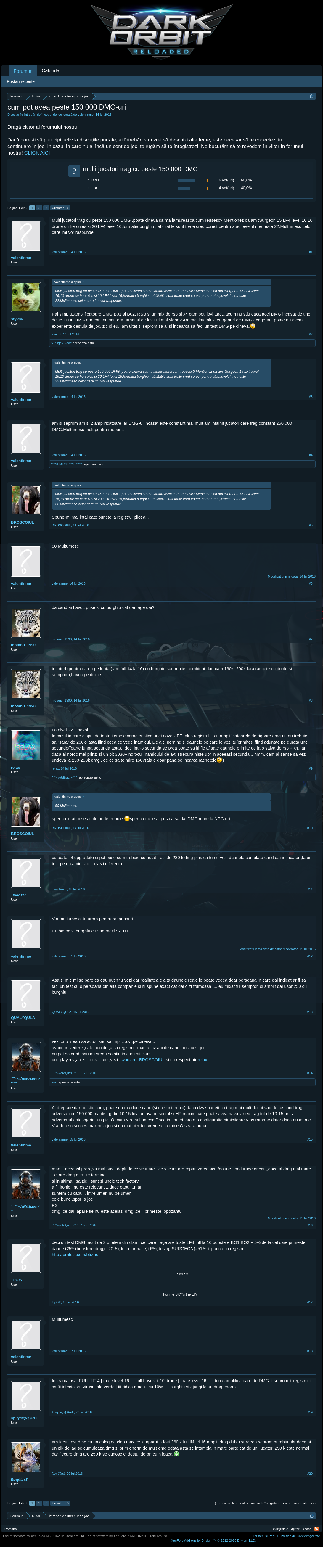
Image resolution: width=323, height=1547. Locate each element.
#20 (310, 1473)
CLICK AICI (37, 153)
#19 (310, 1412)
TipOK (17, 1280)
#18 (310, 1351)
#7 (311, 639)
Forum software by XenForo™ (127, 1536)
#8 (311, 700)
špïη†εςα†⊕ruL (25, 1418)
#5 (311, 525)
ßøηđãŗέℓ (19, 1479)
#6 (311, 583)
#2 (311, 334)
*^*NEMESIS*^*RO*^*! (67, 464)
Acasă (306, 1529)
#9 (311, 768)
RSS (316, 1529)
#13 (310, 1012)
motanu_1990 (23, 645)
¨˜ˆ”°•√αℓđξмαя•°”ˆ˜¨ (64, 777)
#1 (311, 252)
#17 (310, 1302)
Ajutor (295, 1529)
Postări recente (21, 81)
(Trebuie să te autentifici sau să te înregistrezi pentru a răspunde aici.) (265, 1503)
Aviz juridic (280, 1529)
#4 (311, 455)
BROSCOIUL (22, 522)
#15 (310, 1139)
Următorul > (60, 208)
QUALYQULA (23, 1017)
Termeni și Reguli (265, 1536)
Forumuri (23, 71)
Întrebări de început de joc (43, 114)
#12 (310, 956)
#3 (311, 396)
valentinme (86, 114)
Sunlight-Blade (61, 343)
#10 (310, 828)
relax (15, 767)
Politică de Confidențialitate (300, 1536)
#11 (310, 889)
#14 (310, 1073)
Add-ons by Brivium (213, 1540)
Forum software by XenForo (44, 1536)
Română (10, 1529)
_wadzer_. (20, 895)
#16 (310, 1225)
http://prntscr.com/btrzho (75, 1254)
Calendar (51, 70)
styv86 (17, 319)
